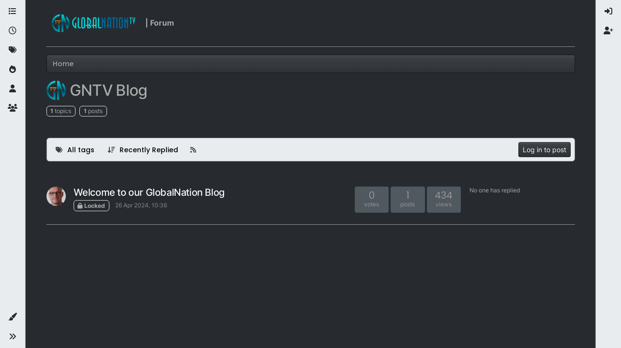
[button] (12, 317)
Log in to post (544, 149)
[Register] (608, 31)
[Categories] (12, 11)
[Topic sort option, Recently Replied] (142, 150)
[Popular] (12, 69)
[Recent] (12, 31)
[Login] (608, 11)
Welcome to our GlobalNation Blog (149, 192)
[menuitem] (608, 11)
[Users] (12, 89)
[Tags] (12, 50)
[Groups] (12, 108)
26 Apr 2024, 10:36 (141, 205)
